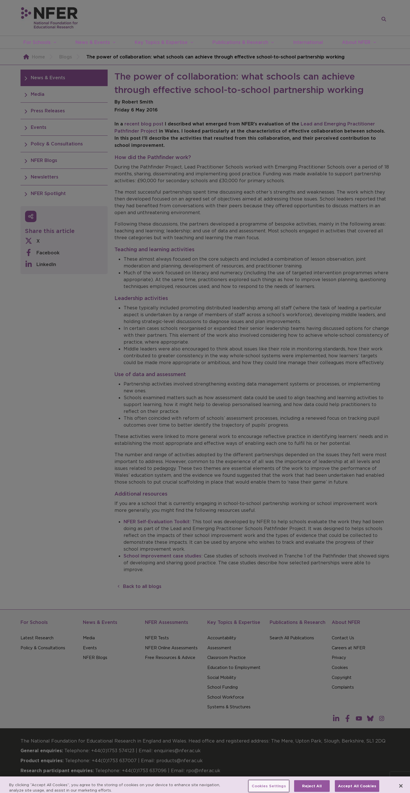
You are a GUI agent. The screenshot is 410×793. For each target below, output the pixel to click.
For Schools (37, 42)
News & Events (92, 42)
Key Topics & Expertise (161, 42)
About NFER (356, 42)
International (308, 42)
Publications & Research (240, 42)
